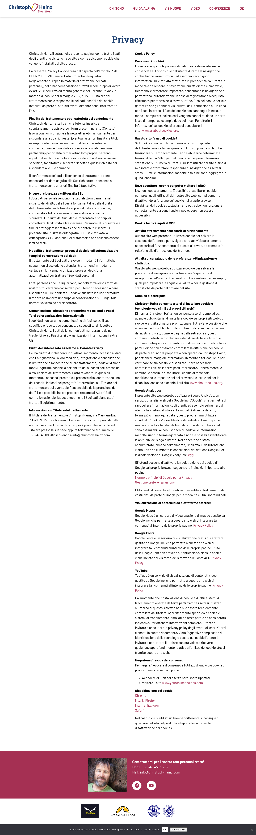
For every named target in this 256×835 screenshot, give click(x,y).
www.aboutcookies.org (206, 383)
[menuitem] (241, 8)
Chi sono (116, 8)
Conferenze (219, 8)
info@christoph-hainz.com (160, 771)
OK (165, 829)
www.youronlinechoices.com (182, 683)
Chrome (140, 695)
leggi (190, 455)
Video (195, 8)
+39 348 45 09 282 (155, 766)
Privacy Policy (203, 525)
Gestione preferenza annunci (155, 482)
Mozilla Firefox (145, 700)
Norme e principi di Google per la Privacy (163, 477)
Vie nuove (173, 8)
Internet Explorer (147, 705)
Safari (139, 710)
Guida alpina (144, 8)
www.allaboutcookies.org (160, 130)
